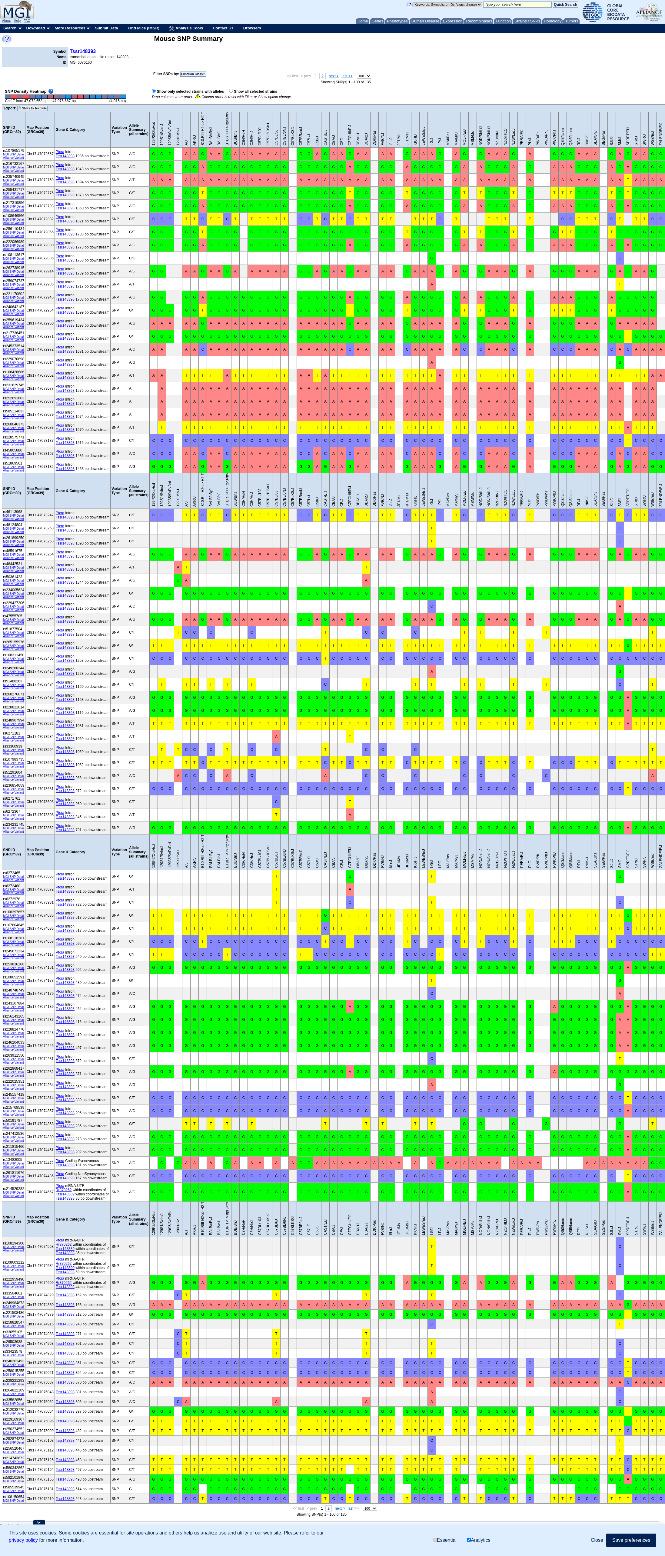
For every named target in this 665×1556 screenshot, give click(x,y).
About (6, 20)
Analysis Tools (186, 28)
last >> (347, 76)
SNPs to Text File (32, 108)
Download (35, 28)
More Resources (70, 28)
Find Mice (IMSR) (143, 28)
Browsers (252, 28)
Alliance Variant (13, 157)
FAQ (27, 20)
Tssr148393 (83, 51)
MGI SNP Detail (13, 154)
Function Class (193, 74)
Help (17, 20)
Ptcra (60, 152)
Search (9, 28)
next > (334, 76)
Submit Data (106, 28)
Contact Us (223, 28)
